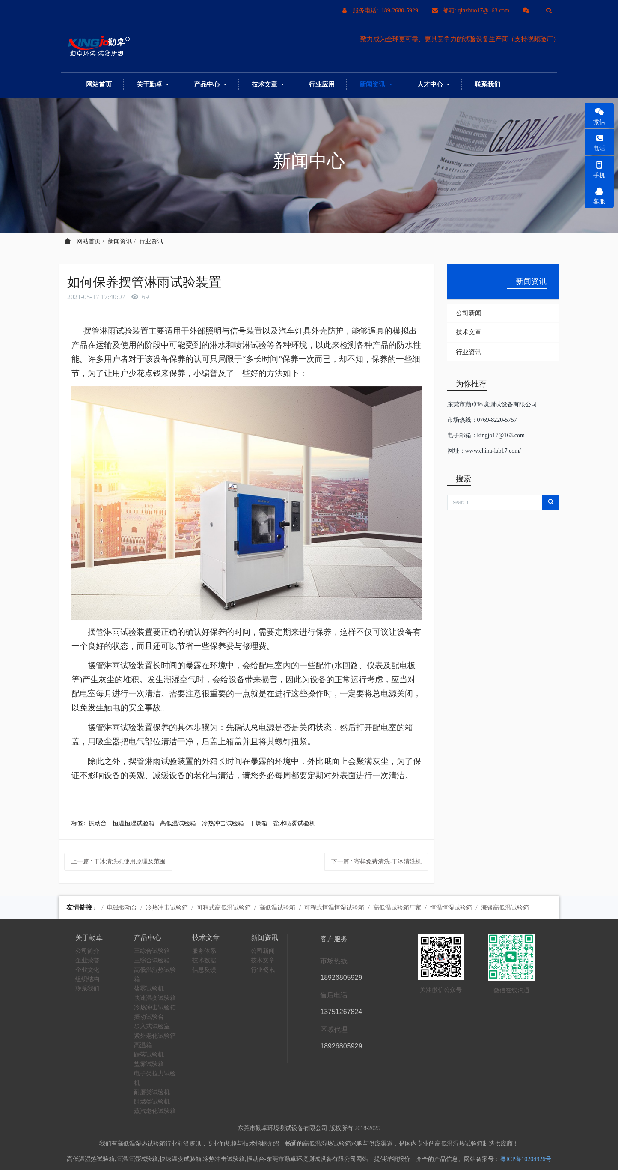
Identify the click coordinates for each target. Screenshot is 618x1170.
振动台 (98, 823)
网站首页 (99, 84)
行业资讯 (151, 241)
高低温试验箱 (178, 823)
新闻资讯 (120, 241)
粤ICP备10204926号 (525, 1159)
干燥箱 (258, 823)
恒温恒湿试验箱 (133, 823)
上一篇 (118, 861)
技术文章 (468, 332)
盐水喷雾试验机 (294, 823)
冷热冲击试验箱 (223, 823)
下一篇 (376, 861)
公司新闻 (468, 313)
